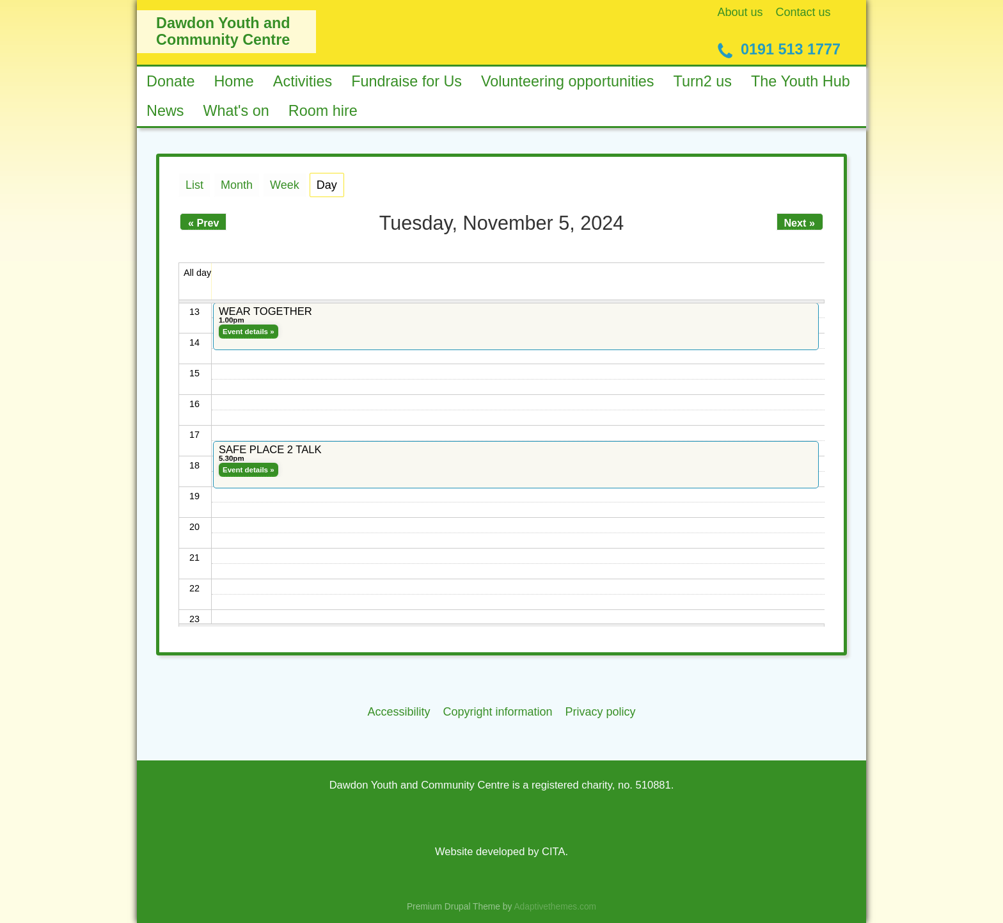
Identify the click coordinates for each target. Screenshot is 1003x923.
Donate (170, 81)
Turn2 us (703, 81)
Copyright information (497, 711)
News (165, 110)
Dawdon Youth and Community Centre (223, 31)
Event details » (248, 331)
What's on (236, 110)
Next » (799, 223)
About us (740, 12)
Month (237, 185)
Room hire (323, 110)
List (194, 185)
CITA (553, 852)
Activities (302, 81)
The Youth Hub (800, 81)
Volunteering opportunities (567, 81)
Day (330, 182)
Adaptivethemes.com (555, 906)
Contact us (803, 12)
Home (233, 81)
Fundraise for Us (406, 81)
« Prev (203, 223)
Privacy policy (600, 711)
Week (284, 185)
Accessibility (398, 711)
